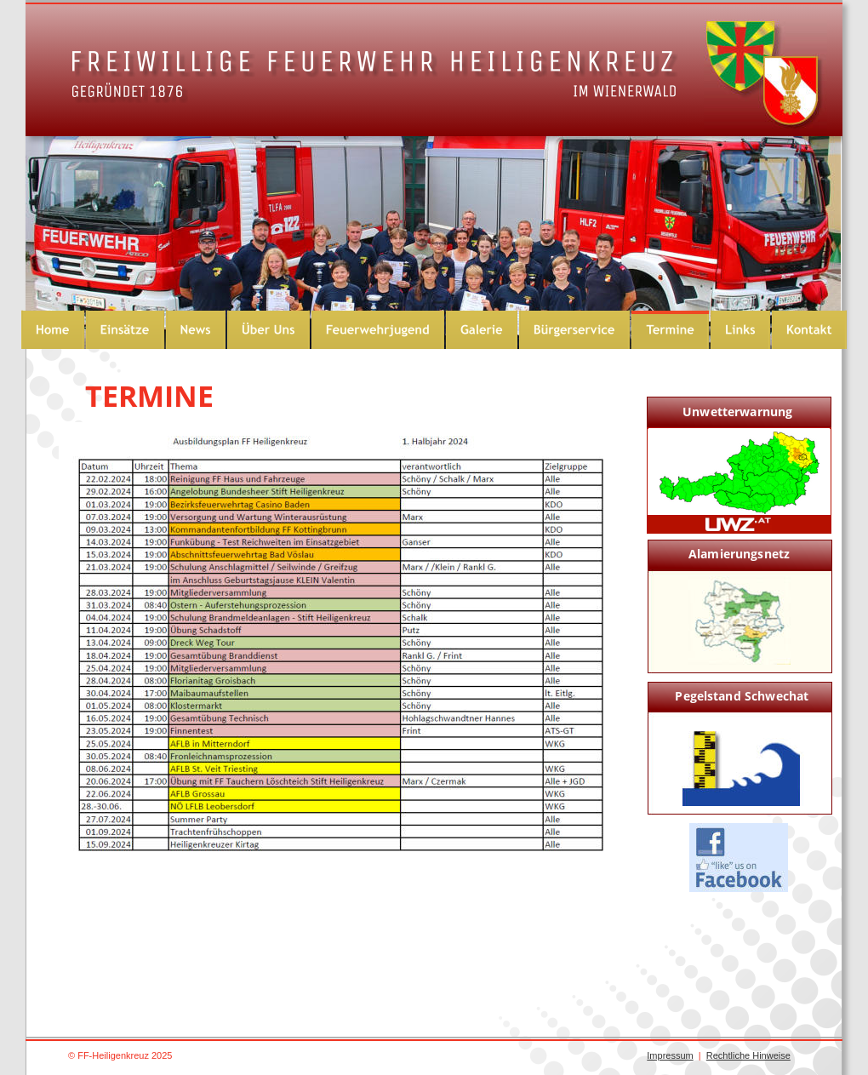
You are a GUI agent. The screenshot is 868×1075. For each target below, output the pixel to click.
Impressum (670, 1055)
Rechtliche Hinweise (748, 1055)
